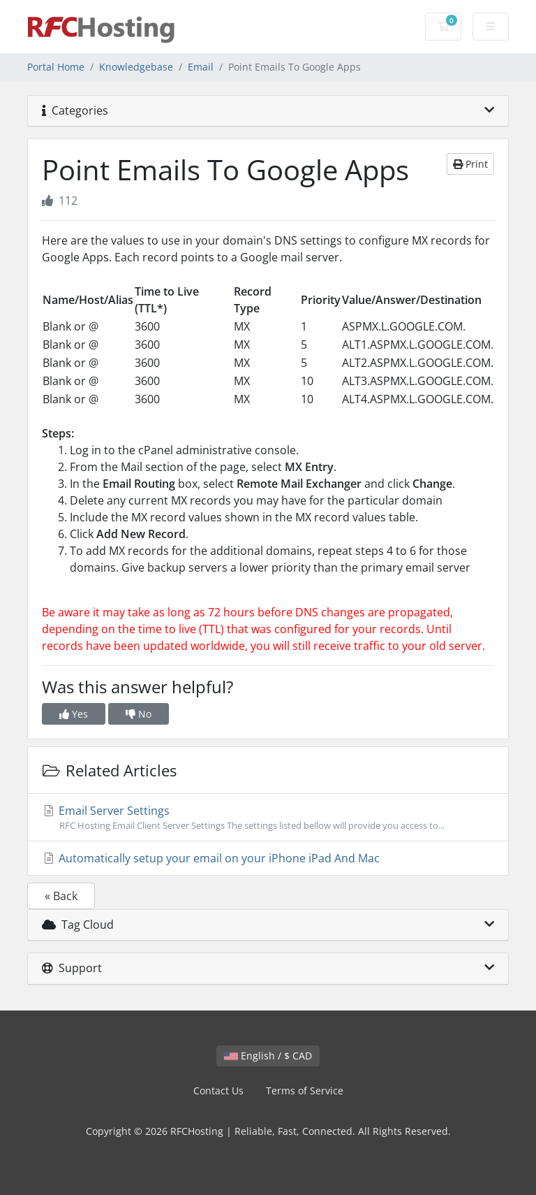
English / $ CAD (268, 1055)
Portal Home (55, 66)
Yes (73, 713)
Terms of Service (304, 1090)
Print (470, 164)
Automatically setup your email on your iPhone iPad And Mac (211, 858)
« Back (61, 896)
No (138, 713)
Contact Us (218, 1090)
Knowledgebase (136, 66)
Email (201, 66)
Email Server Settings (268, 817)
